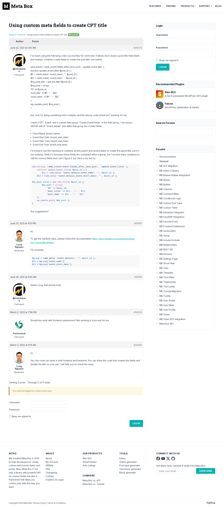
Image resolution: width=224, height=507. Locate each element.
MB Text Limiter (165, 286)
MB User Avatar (165, 300)
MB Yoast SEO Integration (171, 319)
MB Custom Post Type (169, 203)
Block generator (127, 472)
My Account (52, 462)
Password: (14, 409)
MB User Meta (165, 305)
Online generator (128, 462)
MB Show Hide (165, 263)
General (21, 35)
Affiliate (49, 465)
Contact (50, 476)
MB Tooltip (163, 296)
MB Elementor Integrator (170, 212)
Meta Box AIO (164, 323)
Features (155, 6)
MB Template (164, 272)
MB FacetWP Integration (170, 217)
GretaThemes (90, 462)
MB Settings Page (167, 258)
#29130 (138, 277)
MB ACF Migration (167, 166)
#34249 (138, 345)
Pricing (171, 6)
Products (187, 6)
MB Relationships (166, 244)
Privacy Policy (39, 503)
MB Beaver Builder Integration (173, 175)
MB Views (163, 314)
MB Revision (164, 254)
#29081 (138, 223)
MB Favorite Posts (167, 221)
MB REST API (164, 249)
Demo (122, 458)
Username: (14, 402)
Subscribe (205, 471)
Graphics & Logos (55, 479)
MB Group (163, 235)
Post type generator (129, 465)
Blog (218, 6)
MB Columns (164, 189)
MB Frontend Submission (170, 226)
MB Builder (163, 184)
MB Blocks (163, 180)
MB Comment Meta (167, 194)
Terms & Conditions (57, 503)
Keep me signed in (21, 416)
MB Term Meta (165, 277)
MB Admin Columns (167, 170)
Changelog (51, 472)
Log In (136, 423)
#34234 (138, 312)
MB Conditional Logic (168, 198)
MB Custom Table (167, 207)
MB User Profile (166, 309)
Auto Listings (89, 465)
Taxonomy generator (130, 469)
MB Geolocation (166, 231)
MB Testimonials (166, 282)
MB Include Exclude (168, 240)
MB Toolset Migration (168, 291)
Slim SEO (87, 458)
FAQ (48, 469)
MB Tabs (162, 268)
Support (204, 6)
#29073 (138, 47)
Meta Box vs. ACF (92, 480)
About (49, 458)
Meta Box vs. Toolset (93, 484)
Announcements (166, 156)
